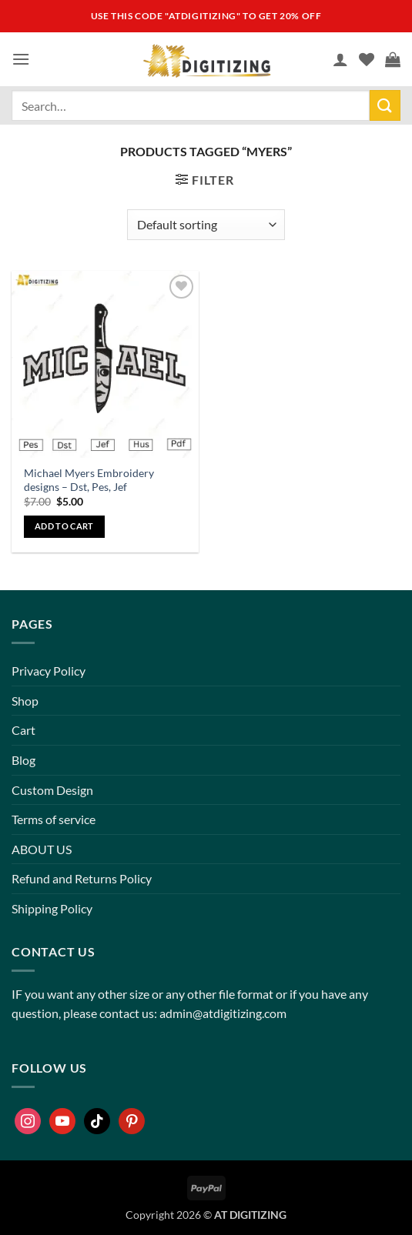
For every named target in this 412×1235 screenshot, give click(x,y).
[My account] (340, 59)
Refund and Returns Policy (82, 878)
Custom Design (52, 790)
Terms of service (53, 819)
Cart (23, 730)
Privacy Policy (48, 670)
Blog (23, 760)
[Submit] (385, 105)
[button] (21, 59)
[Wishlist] (366, 59)
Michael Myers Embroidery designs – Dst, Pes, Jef (89, 480)
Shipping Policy (52, 908)
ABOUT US (42, 849)
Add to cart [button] (64, 526)
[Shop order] (206, 224)
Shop (25, 700)
